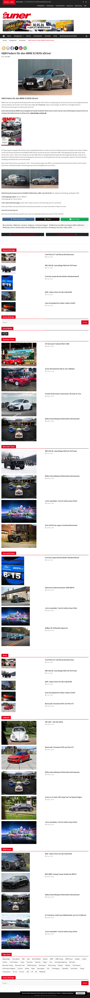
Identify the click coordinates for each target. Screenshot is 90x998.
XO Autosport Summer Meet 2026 (57, 344)
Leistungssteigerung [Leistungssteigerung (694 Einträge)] (60, 962)
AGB (85, 6)
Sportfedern (44, 227)
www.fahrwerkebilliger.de (9, 210)
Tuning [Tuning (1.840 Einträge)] (82, 968)
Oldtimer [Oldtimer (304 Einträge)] (67, 965)
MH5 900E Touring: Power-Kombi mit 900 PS (60, 874)
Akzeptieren (80, 993)
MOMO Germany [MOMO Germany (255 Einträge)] (32, 965)
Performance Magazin (41, 225)
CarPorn (12, 227)
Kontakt (48, 36)
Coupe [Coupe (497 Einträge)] (22, 962)
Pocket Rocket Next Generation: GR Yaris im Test (63, 394)
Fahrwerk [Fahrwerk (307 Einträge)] (38, 962)
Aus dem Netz (8, 225)
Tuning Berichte (60, 6)
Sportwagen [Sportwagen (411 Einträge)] (40, 968)
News (9, 36)
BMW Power (17, 225)
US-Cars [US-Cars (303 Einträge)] (21, 972)
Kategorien (18, 36)
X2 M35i (70, 227)
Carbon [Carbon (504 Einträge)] (84, 959)
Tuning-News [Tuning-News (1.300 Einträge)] (6, 972)
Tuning (65, 227)
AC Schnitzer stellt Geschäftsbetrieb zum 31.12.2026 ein (65, 915)
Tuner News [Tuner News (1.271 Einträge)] (74, 968)
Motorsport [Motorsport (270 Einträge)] (42, 965)
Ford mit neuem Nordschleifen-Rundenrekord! (62, 276)
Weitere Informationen (68, 993)
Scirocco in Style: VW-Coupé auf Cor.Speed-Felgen (63, 797)
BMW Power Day (55, 225)
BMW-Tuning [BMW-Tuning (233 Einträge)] (59, 959)
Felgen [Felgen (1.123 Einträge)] (45, 962)
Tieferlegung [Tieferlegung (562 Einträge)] (55, 968)
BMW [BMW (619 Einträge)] (51, 959)
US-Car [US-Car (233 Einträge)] (15, 972)
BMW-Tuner (81, 225)
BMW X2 (75, 225)
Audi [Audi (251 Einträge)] (28, 959)
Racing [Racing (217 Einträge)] (27, 968)
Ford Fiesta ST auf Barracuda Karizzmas (38, 2)
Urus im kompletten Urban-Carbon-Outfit (60, 303)
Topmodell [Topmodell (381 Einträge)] (65, 968)
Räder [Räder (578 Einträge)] (33, 968)
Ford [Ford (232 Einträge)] (50, 962)
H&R (39, 227)
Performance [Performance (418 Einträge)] (76, 965)
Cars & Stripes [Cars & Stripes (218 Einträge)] (14, 962)
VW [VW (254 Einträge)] (36, 972)
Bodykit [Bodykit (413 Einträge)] (77, 959)
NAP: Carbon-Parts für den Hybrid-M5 (58, 292)
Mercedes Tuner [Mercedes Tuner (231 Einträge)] (20, 965)
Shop (55, 36)
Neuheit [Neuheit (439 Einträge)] (60, 965)
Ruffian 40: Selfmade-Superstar (56, 628)
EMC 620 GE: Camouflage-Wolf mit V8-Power (61, 265)
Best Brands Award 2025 (68, 36)
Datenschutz (78, 6)
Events (28, 36)
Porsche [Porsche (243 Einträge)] (20, 968)
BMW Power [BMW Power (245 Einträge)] (69, 959)
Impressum (69, 6)
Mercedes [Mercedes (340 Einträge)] (72, 962)
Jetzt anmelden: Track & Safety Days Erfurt (61, 501)
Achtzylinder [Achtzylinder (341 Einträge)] (16, 959)
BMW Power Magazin (66, 225)
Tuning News (50, 6)
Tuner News (59, 227)
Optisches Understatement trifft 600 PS (59, 588)
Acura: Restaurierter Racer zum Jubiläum (60, 369)
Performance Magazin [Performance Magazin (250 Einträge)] (8, 968)
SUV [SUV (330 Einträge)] (48, 968)
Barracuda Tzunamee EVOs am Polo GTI (59, 704)
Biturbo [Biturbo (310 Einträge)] (45, 959)
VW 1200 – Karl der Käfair (54, 722)
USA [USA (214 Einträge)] (27, 972)
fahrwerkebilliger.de (31, 227)
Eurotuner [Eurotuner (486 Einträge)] (30, 962)
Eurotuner (24, 225)
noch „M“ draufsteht (38, 105)
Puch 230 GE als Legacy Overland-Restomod (61, 525)
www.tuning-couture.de (38, 113)
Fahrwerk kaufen (20, 227)
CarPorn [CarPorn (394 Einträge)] (4, 962)
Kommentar (38, 36)
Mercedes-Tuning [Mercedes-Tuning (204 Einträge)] (7, 965)
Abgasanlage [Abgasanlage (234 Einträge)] (6, 959)
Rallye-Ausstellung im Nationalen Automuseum (62, 419)
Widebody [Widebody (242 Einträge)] (42, 972)
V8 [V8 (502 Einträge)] (32, 972)
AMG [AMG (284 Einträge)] (23, 959)
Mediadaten (41, 6)
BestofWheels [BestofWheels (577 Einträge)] (36, 959)
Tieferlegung (52, 227)
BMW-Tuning (6, 227)
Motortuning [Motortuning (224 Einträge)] (52, 965)
